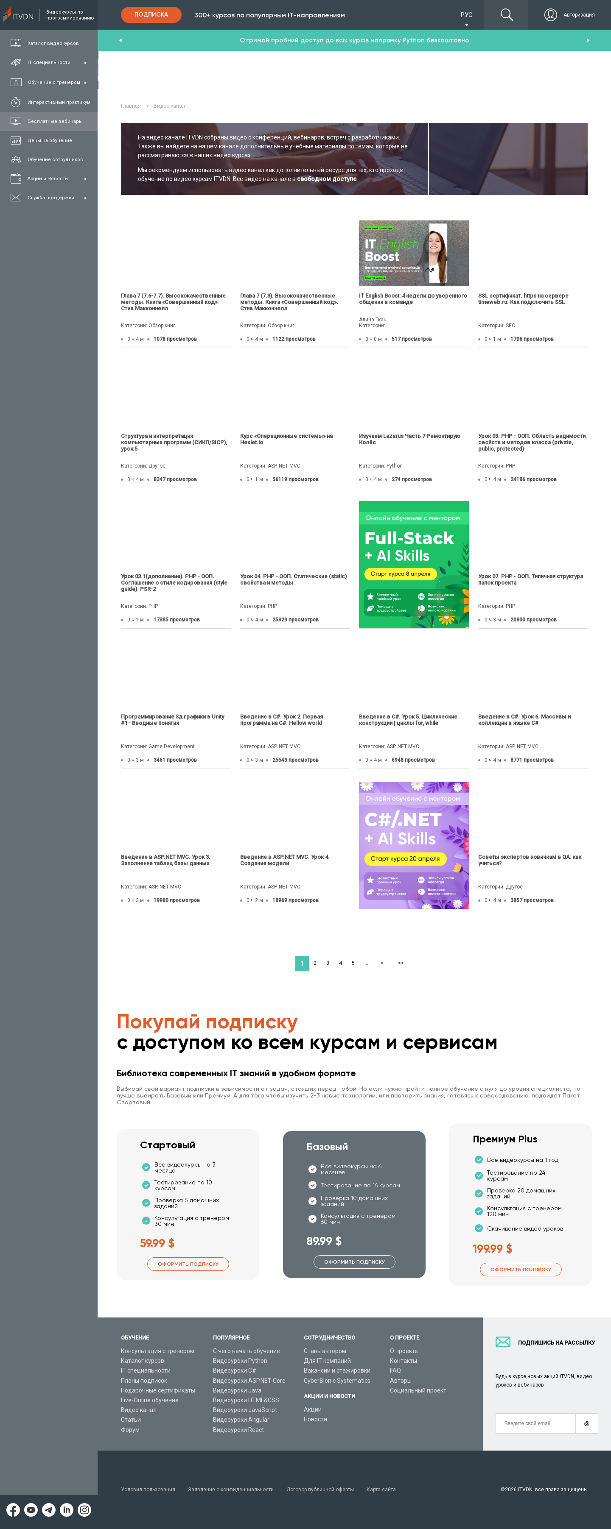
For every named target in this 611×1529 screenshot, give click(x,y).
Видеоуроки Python (240, 1360)
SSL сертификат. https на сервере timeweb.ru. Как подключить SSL (523, 298)
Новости (315, 1419)
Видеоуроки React (238, 1429)
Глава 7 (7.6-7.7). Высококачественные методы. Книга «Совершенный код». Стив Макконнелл (173, 302)
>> (401, 963)
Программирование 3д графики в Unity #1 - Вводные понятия (172, 719)
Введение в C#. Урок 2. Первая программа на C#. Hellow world (281, 719)
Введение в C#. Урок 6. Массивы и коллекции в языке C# (524, 719)
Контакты (403, 1360)
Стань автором (325, 1351)
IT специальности (146, 1370)
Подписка (151, 14)
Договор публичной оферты (320, 1490)
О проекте (404, 1351)
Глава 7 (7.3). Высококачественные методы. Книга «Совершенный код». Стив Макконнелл (289, 302)
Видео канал (139, 1409)
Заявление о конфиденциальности (231, 1490)
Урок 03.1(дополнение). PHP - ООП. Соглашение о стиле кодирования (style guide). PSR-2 (174, 582)
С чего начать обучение (246, 1351)
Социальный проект (418, 1390)
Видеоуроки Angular (241, 1419)
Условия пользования (148, 1490)
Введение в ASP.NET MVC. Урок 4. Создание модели (285, 860)
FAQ (395, 1370)
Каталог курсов (142, 1360)
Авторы (401, 1380)
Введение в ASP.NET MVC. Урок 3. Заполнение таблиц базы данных (165, 860)
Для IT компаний (327, 1360)
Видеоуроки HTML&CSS (246, 1400)
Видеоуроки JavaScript (245, 1409)
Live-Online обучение (150, 1400)
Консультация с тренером (157, 1351)
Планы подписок (144, 1380)
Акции (313, 1409)
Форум (130, 1429)
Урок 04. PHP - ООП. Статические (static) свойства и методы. (293, 579)
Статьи (131, 1419)
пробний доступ (297, 40)
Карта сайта (381, 1490)
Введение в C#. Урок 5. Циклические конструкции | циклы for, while (408, 719)
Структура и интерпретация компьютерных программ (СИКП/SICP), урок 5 (174, 442)
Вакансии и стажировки (337, 1370)
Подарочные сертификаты (158, 1390)
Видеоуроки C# (234, 1370)
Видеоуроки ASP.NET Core (249, 1380)
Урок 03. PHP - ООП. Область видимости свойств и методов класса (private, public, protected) (532, 442)
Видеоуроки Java (237, 1390)
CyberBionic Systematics (337, 1380)
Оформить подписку (188, 1264)
